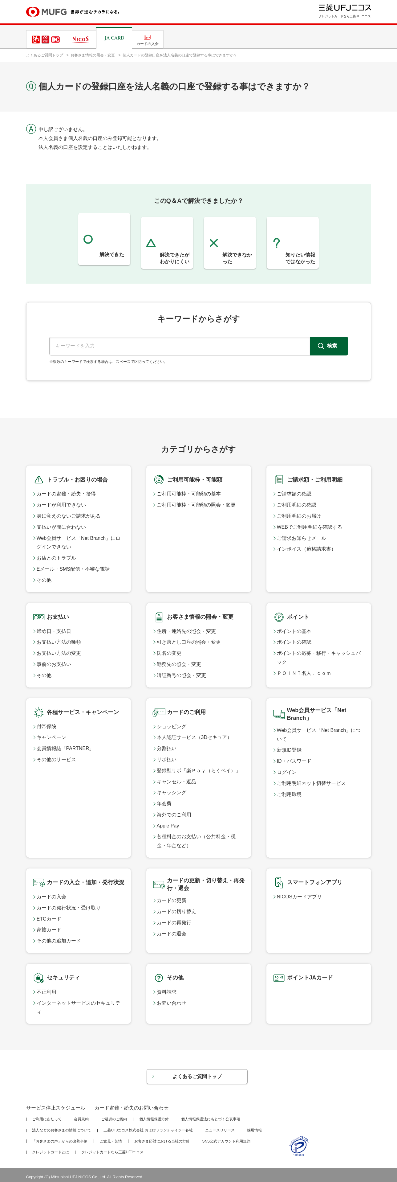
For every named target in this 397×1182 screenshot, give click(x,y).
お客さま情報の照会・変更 (93, 55)
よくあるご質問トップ (44, 55)
